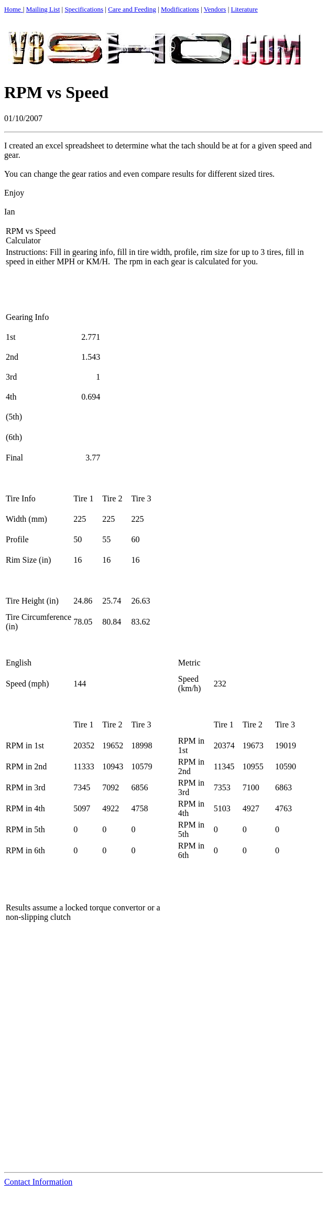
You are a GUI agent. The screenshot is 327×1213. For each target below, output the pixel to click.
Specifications (83, 9)
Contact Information (38, 1181)
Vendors (215, 9)
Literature (244, 9)
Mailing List (43, 9)
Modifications (180, 9)
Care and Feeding (132, 9)
